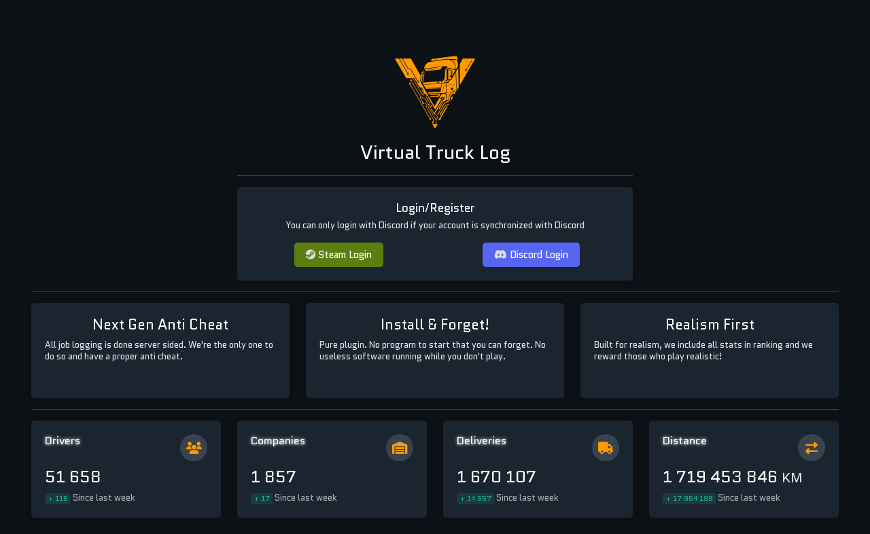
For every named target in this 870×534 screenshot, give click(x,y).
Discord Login (531, 254)
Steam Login (339, 254)
